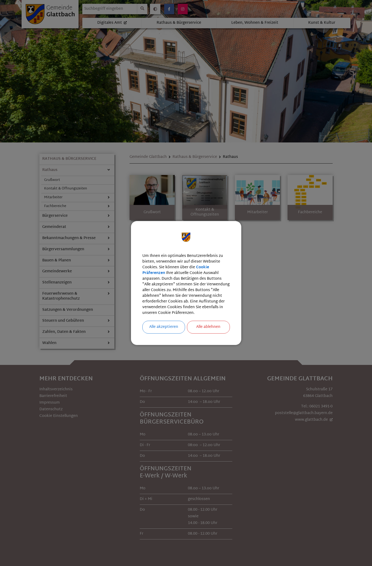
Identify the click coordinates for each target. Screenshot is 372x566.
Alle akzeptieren (163, 327)
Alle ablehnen (208, 327)
